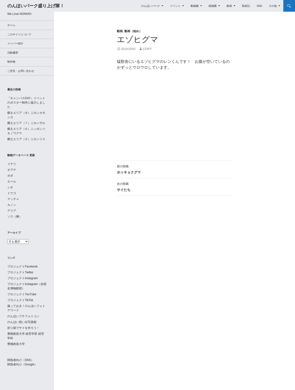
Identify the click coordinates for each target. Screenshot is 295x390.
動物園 (195, 5)
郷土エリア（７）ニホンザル (26, 123)
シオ (10, 187)
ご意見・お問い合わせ (20, 70)
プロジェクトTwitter (20, 272)
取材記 (246, 5)
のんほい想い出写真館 (22, 322)
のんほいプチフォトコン (23, 316)
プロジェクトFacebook (22, 266)
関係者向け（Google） (22, 364)
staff (147, 49)
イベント (175, 5)
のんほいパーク (150, 5)
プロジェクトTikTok (20, 300)
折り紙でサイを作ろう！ (23, 328)
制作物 (11, 61)
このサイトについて (19, 34)
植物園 (213, 5)
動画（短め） (133, 31)
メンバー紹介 (15, 43)
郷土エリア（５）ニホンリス (26, 139)
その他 (273, 5)
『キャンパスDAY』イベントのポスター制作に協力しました (26, 102)
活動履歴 (12, 52)
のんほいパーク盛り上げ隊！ (35, 5)
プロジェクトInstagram (22, 278)
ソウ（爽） (14, 216)
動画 (229, 5)
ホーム (11, 25)
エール (11, 181)
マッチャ (13, 199)
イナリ (11, 164)
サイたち (174, 186)
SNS (259, 5)
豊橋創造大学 (16, 344)
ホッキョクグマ (174, 168)
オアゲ (11, 169)
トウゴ (11, 193)
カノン (11, 205)
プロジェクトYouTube (21, 294)
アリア (11, 210)
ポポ (10, 175)
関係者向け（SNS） (20, 360)
